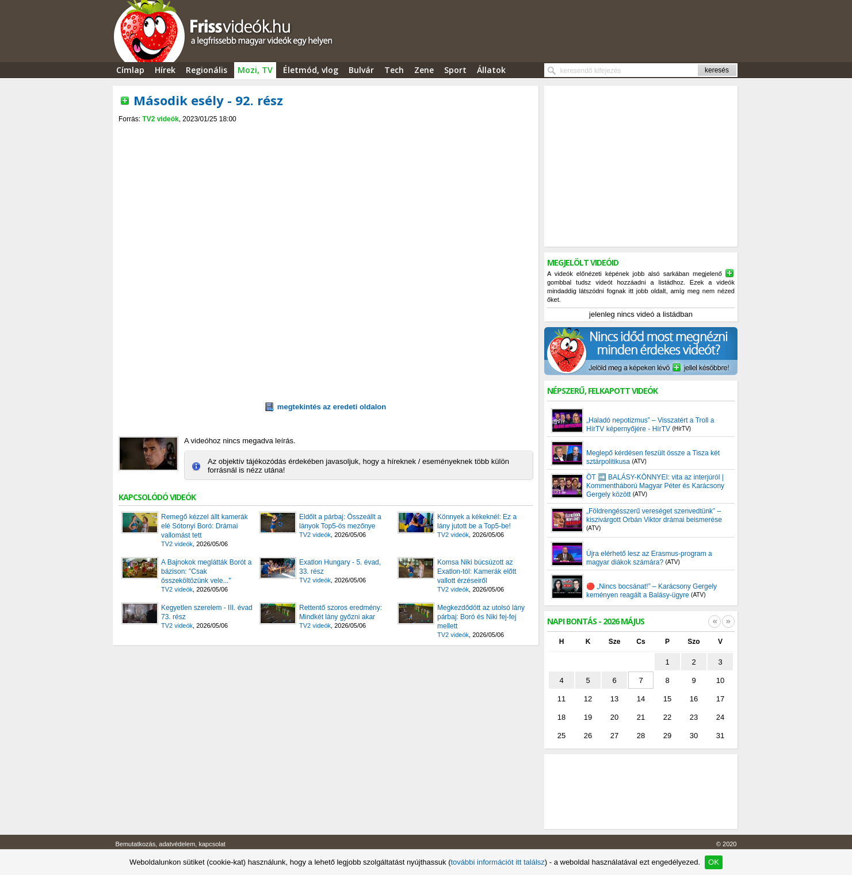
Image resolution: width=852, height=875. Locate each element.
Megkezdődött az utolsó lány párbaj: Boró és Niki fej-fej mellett (481, 617)
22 (667, 717)
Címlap (130, 69)
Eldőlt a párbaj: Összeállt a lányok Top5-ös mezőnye (340, 521)
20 (614, 717)
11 (561, 698)
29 (667, 735)
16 (694, 698)
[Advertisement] (325, 133)
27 (614, 735)
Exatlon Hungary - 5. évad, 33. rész (340, 566)
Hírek (165, 69)
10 (720, 680)
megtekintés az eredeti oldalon (325, 407)
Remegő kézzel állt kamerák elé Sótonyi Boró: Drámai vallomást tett (204, 526)
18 (561, 717)
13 (614, 698)
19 (588, 717)
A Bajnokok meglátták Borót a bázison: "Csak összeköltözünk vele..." (206, 571)
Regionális (206, 69)
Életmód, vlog (310, 69)
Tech (394, 69)
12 (588, 698)
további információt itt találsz (497, 862)
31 (720, 735)
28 (641, 735)
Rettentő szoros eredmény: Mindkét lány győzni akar (340, 612)
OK (713, 862)
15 (667, 698)
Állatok (491, 69)
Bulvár (361, 69)
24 (720, 717)
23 (694, 717)
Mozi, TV (255, 69)
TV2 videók (160, 119)
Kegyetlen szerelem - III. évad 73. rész (207, 612)
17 (720, 698)
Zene (424, 69)
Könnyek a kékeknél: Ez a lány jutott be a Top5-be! (477, 521)
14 (641, 698)
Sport (455, 69)
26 (588, 735)
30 (694, 735)
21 (641, 717)
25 (561, 735)
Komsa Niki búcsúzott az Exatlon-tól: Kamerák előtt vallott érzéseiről (476, 571)
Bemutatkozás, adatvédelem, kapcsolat (171, 844)
